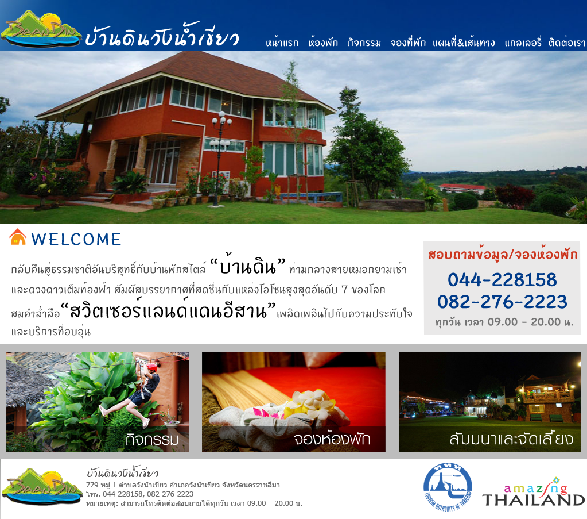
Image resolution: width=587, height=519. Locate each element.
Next (578, 160)
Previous (8, 160)
